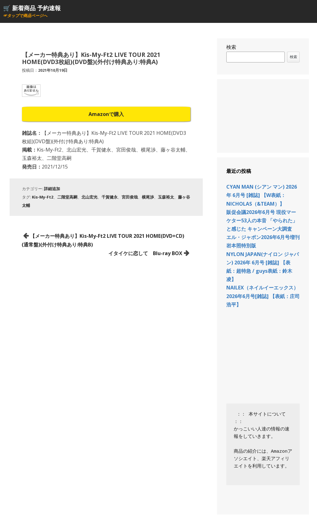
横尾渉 (148, 197)
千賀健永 (110, 197)
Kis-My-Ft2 (42, 197)
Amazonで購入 (106, 114)
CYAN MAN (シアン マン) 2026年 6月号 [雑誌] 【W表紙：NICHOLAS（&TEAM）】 (261, 195)
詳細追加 (52, 188)
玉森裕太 (166, 197)
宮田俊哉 (130, 197)
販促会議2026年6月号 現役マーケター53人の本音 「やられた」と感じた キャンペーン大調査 (261, 220)
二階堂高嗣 (67, 197)
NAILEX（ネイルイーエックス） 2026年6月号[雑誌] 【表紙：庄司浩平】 (263, 296)
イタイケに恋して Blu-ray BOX (145, 253)
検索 (231, 47)
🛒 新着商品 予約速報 (32, 8)
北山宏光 (89, 197)
